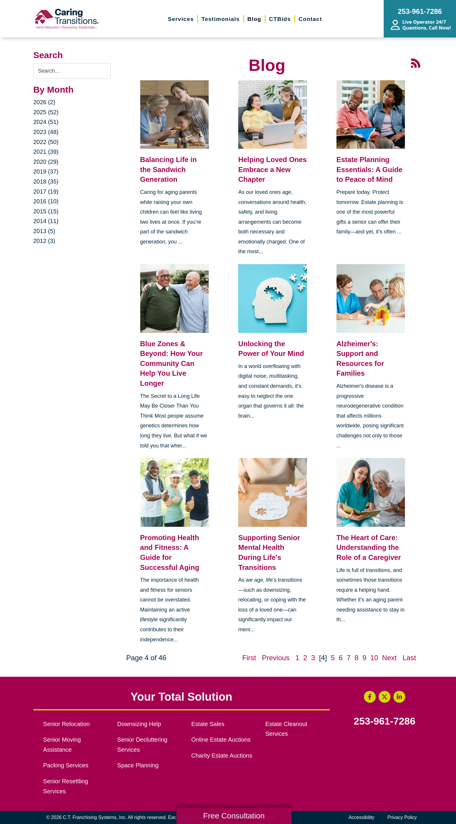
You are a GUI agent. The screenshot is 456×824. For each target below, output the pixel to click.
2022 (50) (46, 142)
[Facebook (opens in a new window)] (370, 697)
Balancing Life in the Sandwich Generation (168, 169)
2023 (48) (46, 132)
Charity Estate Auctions (221, 755)
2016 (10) (46, 201)
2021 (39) (46, 151)
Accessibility (361, 817)
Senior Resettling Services (65, 786)
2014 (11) (46, 221)
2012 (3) (44, 241)
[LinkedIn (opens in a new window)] (399, 697)
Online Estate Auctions (221, 739)
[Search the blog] (72, 71)
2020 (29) (46, 161)
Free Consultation (233, 815)
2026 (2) (44, 102)
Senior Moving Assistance (62, 744)
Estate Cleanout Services (286, 729)
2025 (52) (46, 112)
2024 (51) (46, 122)
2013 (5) (44, 231)
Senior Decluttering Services (142, 744)
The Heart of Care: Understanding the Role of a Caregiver (368, 547)
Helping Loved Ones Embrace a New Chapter (272, 169)
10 (374, 658)
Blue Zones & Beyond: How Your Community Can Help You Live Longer (171, 363)
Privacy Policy (402, 817)
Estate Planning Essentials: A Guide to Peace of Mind (369, 169)
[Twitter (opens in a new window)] (384, 697)
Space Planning (137, 765)
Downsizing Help (139, 724)
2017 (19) (46, 191)
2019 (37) (46, 171)
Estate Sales (207, 724)
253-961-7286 (384, 721)
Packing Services (65, 765)
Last (409, 658)
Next (389, 658)
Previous (275, 658)
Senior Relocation (66, 724)
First (249, 658)
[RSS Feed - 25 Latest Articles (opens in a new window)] (415, 62)
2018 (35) (46, 181)
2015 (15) (46, 211)
